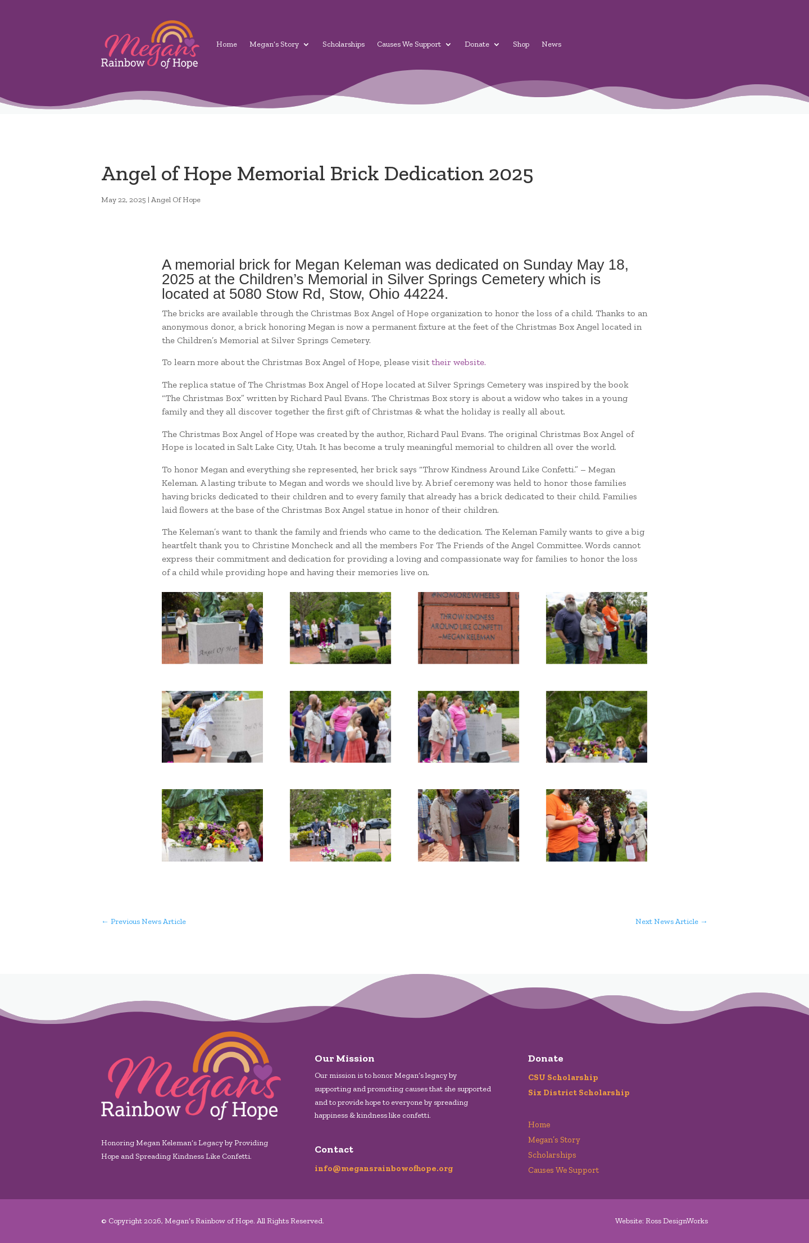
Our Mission (345, 1058)
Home (226, 44)
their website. (458, 362)
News (551, 44)
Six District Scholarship (579, 1092)
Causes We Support (409, 44)
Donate (477, 44)
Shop (521, 44)
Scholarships (343, 44)
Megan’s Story (274, 44)
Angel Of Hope (176, 199)
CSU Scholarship (563, 1077)
